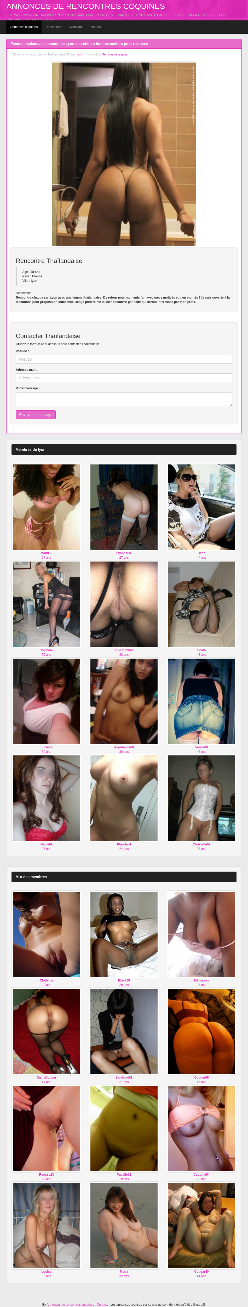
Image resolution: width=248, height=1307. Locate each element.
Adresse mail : (26, 370)
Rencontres (53, 27)
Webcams (76, 27)
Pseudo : (22, 351)
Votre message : (28, 388)
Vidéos (96, 27)
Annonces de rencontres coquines (85, 6)
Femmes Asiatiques (115, 54)
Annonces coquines (24, 27)
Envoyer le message (35, 415)
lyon (79, 54)
